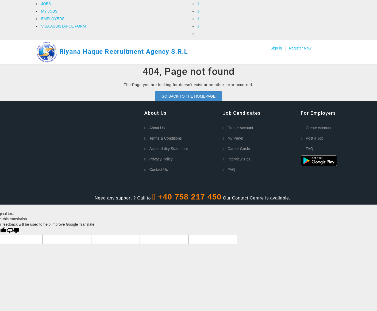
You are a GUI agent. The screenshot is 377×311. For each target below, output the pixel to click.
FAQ (231, 169)
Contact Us (158, 169)
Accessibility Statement (168, 149)
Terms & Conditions (165, 138)
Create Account (240, 128)
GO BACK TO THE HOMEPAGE (188, 96)
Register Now (300, 48)
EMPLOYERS (52, 19)
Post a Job (314, 138)
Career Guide (239, 149)
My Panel (235, 138)
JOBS (46, 4)
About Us (157, 128)
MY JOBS (49, 11)
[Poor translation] (13, 231)
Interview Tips (239, 159)
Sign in (276, 48)
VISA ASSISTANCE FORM (63, 26)
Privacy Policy (160, 159)
